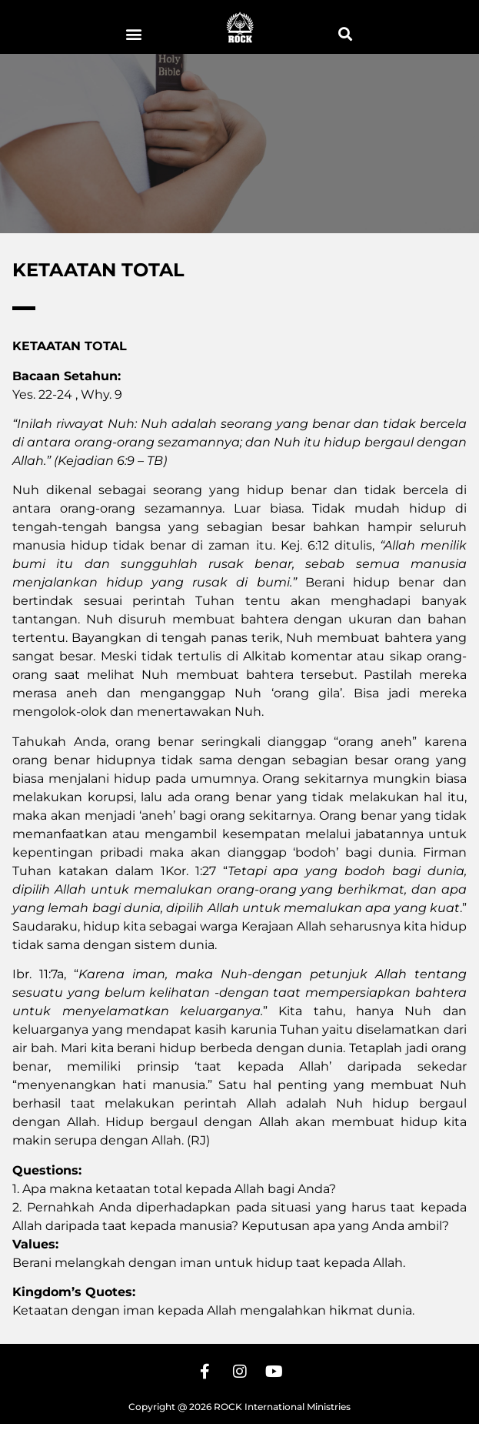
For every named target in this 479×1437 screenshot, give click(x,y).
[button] (134, 33)
